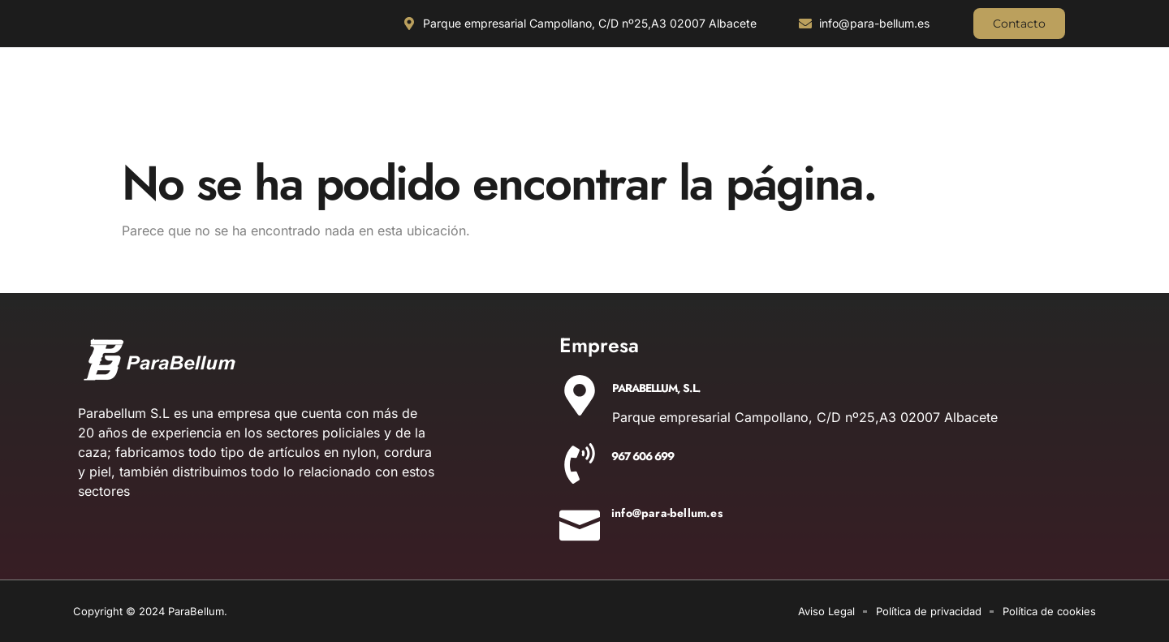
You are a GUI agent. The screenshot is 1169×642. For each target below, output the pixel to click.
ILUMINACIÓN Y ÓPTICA (250, 109)
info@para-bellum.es (667, 513)
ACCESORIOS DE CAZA (539, 109)
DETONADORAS (950, 109)
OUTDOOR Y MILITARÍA (396, 109)
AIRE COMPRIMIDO (827, 109)
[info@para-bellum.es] (579, 520)
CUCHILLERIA (125, 109)
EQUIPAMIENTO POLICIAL (686, 109)
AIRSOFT (1052, 109)
